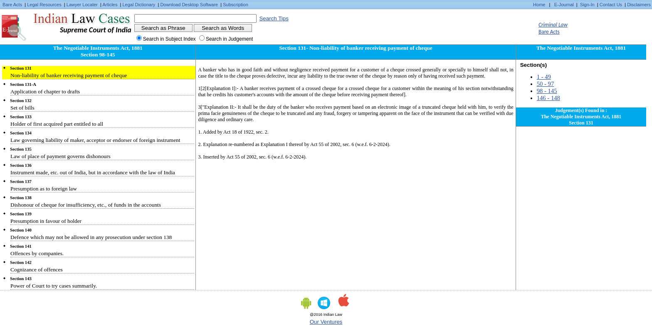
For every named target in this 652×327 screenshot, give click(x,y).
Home (539, 4)
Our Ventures (326, 322)
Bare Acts (12, 4)
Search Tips (273, 18)
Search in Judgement (229, 39)
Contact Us (611, 4)
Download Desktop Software (189, 4)
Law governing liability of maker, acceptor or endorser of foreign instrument (95, 140)
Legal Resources (44, 4)
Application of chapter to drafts (45, 91)
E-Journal (564, 4)
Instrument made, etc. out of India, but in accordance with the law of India (92, 172)
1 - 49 (544, 76)
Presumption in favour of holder (46, 221)
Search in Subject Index (169, 39)
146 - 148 (548, 98)
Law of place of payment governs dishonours (60, 156)
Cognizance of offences (36, 269)
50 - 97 (545, 84)
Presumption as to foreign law (43, 188)
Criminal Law (553, 24)
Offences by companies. (37, 253)
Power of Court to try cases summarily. (53, 286)
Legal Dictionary (139, 4)
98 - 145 (547, 91)
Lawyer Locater (82, 4)
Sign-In (587, 4)
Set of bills (22, 108)
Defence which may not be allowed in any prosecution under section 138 (91, 237)
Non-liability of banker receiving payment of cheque (68, 75)
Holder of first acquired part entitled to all (56, 124)
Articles (109, 4)
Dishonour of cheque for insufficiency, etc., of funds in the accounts (85, 205)
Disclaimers (639, 4)
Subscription (235, 4)
